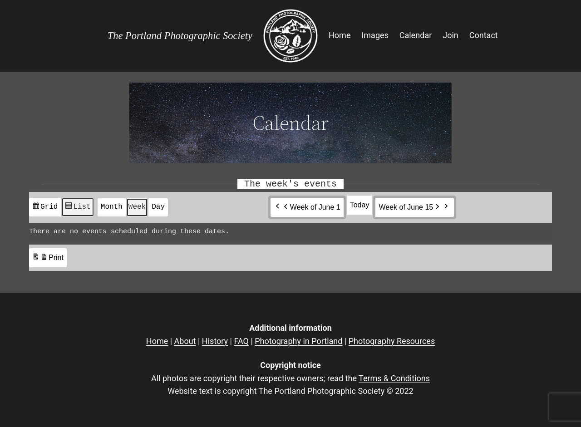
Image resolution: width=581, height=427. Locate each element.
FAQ (241, 341)
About (185, 341)
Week (137, 207)
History (215, 341)
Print (48, 259)
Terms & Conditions (394, 378)
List (77, 209)
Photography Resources (392, 341)
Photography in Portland (298, 341)
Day (158, 207)
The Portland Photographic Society (180, 35)
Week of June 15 (410, 207)
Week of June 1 (311, 207)
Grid (45, 209)
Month (112, 207)
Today (359, 205)
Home (157, 341)
